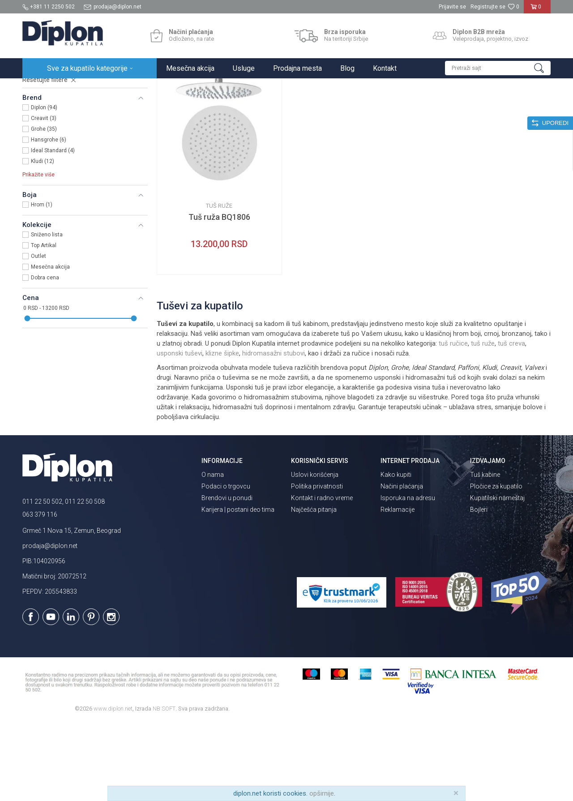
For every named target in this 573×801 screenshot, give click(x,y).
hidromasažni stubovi (273, 432)
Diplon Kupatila (42, 88)
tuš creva (511, 422)
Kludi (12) (42, 239)
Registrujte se (487, 7)
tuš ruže (483, 422)
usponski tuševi (179, 432)
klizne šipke (222, 432)
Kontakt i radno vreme (322, 576)
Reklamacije (398, 587)
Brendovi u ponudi (226, 576)
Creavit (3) (43, 196)
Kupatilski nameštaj (497, 576)
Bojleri (478, 587)
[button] (498, 68)
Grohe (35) (44, 207)
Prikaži (455, 106)
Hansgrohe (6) (48, 218)
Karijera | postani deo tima (237, 587)
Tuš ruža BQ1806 (219, 295)
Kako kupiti (396, 553)
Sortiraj (372, 106)
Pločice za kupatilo (496, 564)
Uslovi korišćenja (314, 553)
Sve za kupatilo (88, 88)
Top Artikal (43, 324)
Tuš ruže (39, 133)
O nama (212, 553)
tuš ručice (453, 422)
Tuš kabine (485, 553)
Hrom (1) (41, 283)
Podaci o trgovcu (225, 564)
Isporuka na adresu (408, 576)
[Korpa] (537, 10)
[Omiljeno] (513, 7)
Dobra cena (45, 356)
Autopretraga (333, 106)
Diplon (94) (44, 186)
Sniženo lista (47, 313)
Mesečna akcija (50, 345)
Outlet (38, 334)
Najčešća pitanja (314, 587)
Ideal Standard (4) (53, 229)
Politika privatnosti (317, 564)
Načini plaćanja (402, 564)
